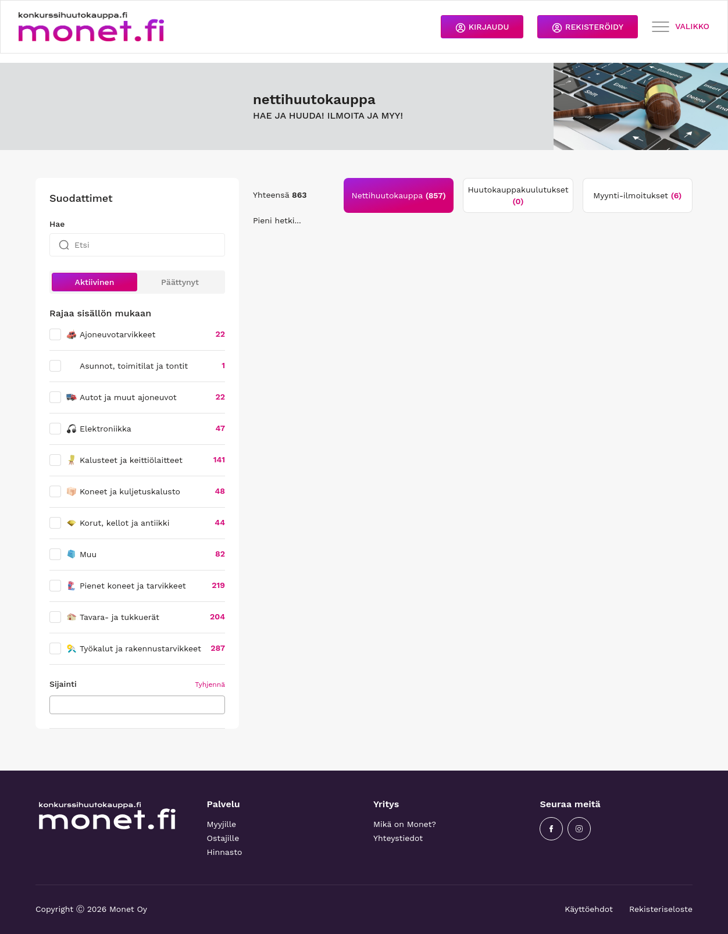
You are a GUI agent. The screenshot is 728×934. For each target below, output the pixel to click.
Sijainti (63, 684)
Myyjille (222, 824)
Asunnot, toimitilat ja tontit (134, 365)
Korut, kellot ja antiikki (117, 523)
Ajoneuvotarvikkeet (110, 334)
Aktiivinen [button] (95, 282)
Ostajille (223, 838)
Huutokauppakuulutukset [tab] (518, 195)
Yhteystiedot (398, 838)
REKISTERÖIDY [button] (587, 27)
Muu (81, 554)
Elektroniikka (98, 428)
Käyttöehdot (589, 909)
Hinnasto (224, 852)
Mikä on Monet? (404, 824)
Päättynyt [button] (180, 282)
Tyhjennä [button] (210, 684)
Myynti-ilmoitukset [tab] (637, 195)
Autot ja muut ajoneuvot (121, 397)
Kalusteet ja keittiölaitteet (124, 460)
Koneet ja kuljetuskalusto (123, 491)
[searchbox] (56, 704)
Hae (57, 224)
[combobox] (137, 705)
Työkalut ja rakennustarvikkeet (133, 648)
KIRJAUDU (482, 27)
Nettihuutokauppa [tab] (399, 195)
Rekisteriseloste (661, 909)
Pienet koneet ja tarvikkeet (126, 585)
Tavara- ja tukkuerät (112, 617)
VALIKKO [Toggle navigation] (680, 27)
